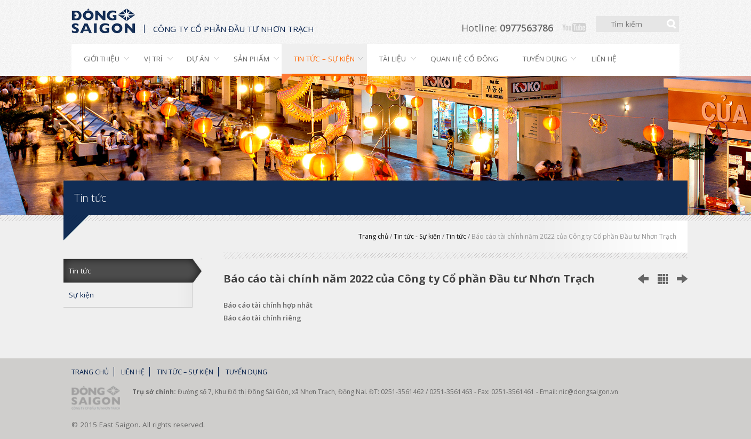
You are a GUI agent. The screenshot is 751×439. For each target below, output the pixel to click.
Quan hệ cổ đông (464, 59)
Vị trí (153, 59)
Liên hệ (604, 59)
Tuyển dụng (545, 59)
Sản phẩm (251, 59)
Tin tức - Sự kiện (417, 236)
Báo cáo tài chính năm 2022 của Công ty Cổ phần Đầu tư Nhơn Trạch (574, 236)
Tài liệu (392, 59)
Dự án (198, 59)
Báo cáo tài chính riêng (262, 318)
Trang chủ (373, 236)
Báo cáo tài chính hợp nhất (268, 305)
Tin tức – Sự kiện (324, 59)
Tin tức (456, 236)
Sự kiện (81, 295)
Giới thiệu (101, 59)
